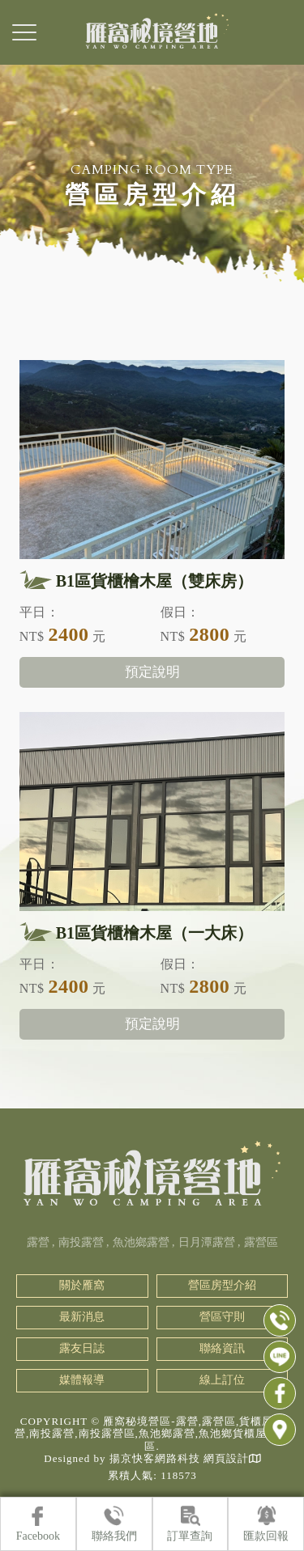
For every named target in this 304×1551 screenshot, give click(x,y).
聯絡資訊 (222, 1348)
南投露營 (81, 1242)
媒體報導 (82, 1380)
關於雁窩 (82, 1285)
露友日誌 (82, 1348)
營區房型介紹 (222, 1285)
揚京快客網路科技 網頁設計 (179, 1458)
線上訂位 (222, 1380)
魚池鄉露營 (141, 1242)
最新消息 (82, 1317)
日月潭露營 (206, 1242)
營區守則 (222, 1317)
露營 (38, 1242)
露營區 (261, 1242)
